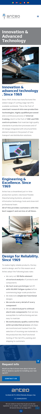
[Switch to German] (20, 3)
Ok (21, 411)
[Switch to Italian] (13, 3)
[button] (37, 16)
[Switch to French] (24, 3)
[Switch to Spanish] (28, 3)
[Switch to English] (17, 3)
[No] (37, 408)
